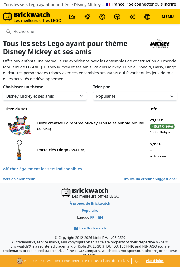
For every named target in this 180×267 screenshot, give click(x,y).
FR (92, 217)
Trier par (101, 86)
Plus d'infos (155, 261)
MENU (168, 16)
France (115, 4)
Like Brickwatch (90, 228)
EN (100, 217)
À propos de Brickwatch (90, 203)
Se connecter (141, 4)
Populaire (90, 210)
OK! (137, 261)
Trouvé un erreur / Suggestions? (150, 179)
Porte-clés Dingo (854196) (61, 149)
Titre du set (16, 108)
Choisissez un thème (23, 86)
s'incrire (168, 4)
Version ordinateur (19, 179)
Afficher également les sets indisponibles (42, 168)
